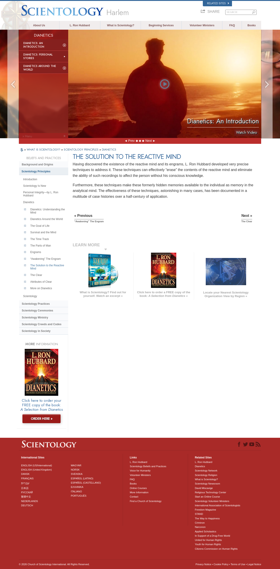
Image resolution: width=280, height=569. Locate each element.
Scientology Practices (36, 303)
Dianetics (28, 202)
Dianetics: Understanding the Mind (47, 211)
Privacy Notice (203, 564)
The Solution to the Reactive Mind (47, 267)
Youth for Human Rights (208, 544)
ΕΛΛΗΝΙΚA (77, 487)
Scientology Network (206, 470)
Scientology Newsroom (207, 483)
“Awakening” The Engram (45, 258)
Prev (131, 140)
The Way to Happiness (207, 518)
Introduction (30, 179)
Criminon (200, 522)
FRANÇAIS (27, 478)
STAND (199, 514)
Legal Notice (254, 564)
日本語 (24, 488)
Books (251, 25)
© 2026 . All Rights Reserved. (54, 564)
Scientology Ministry (35, 317)
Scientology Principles (36, 171)
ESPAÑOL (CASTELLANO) (86, 482)
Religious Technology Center (210, 492)
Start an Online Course (207, 496)
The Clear (36, 275)
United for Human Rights (208, 540)
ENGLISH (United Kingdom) (36, 469)
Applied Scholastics (205, 531)
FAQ (232, 25)
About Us (39, 25)
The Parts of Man (40, 245)
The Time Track (39, 239)
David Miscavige (204, 488)
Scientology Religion (206, 475)
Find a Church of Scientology (145, 501)
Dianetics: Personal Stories (37, 56)
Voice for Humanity (140, 470)
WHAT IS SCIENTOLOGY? (44, 149)
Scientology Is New (34, 185)
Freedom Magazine (205, 509)
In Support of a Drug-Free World (212, 535)
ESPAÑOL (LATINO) (82, 478)
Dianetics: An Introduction (33, 45)
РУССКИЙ (27, 492)
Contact (134, 496)
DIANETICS (109, 149)
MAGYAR (76, 465)
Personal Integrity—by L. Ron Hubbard (40, 194)
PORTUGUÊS (78, 495)
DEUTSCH (27, 505)
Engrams (35, 252)
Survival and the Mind (43, 232)
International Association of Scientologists (217, 505)
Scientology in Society (36, 331)
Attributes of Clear (41, 281)
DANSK (25, 474)
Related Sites (218, 3)
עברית (25, 483)
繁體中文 (26, 496)
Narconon (200, 527)
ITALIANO (76, 491)
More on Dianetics (41, 288)
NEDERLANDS (29, 501)
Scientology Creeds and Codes (41, 324)
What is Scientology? (120, 25)
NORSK (75, 469)
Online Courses (138, 488)
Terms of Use (238, 564)
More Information (139, 492)
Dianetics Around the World (39, 68)
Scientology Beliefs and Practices (148, 466)
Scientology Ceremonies (37, 310)
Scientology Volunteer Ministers (212, 501)
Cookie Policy (221, 564)
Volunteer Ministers (202, 25)
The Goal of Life (39, 225)
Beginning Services (161, 25)
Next (148, 140)
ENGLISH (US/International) (36, 465)
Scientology (30, 296)
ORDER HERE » (41, 418)
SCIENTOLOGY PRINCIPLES (81, 149)
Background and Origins (37, 164)
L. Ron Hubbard (80, 25)
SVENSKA (77, 474)
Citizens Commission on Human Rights (216, 548)
